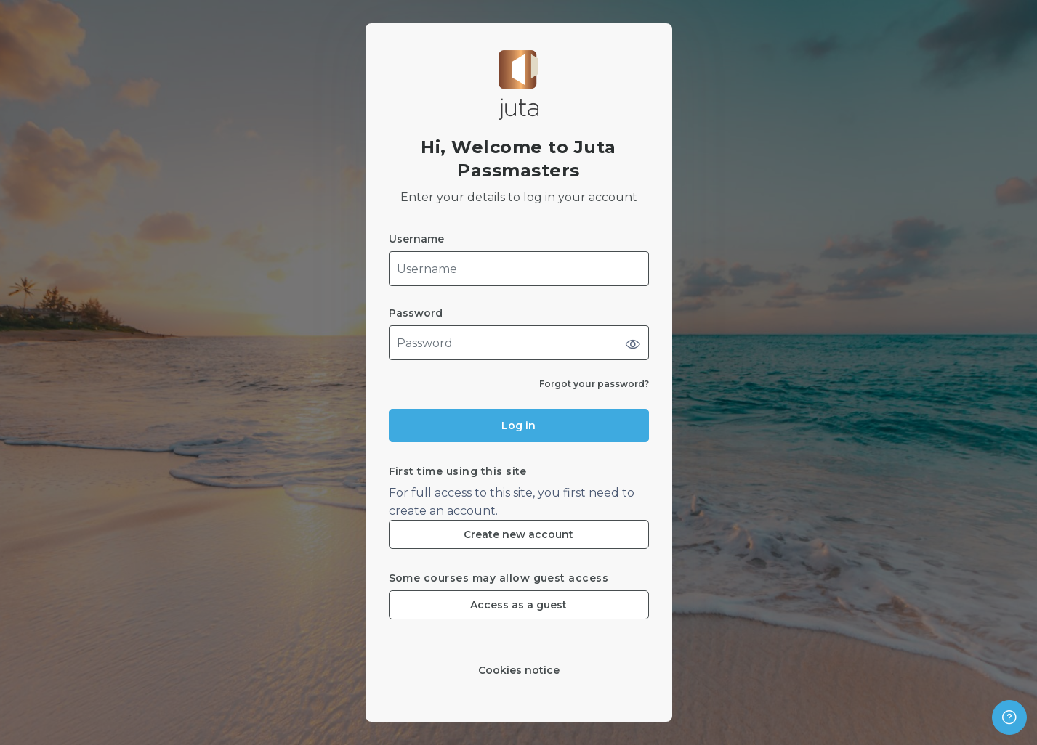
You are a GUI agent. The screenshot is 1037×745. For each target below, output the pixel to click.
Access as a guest (518, 604)
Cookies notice (519, 670)
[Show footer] (1009, 717)
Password (416, 313)
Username (416, 239)
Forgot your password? (594, 383)
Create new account (518, 534)
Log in (518, 425)
